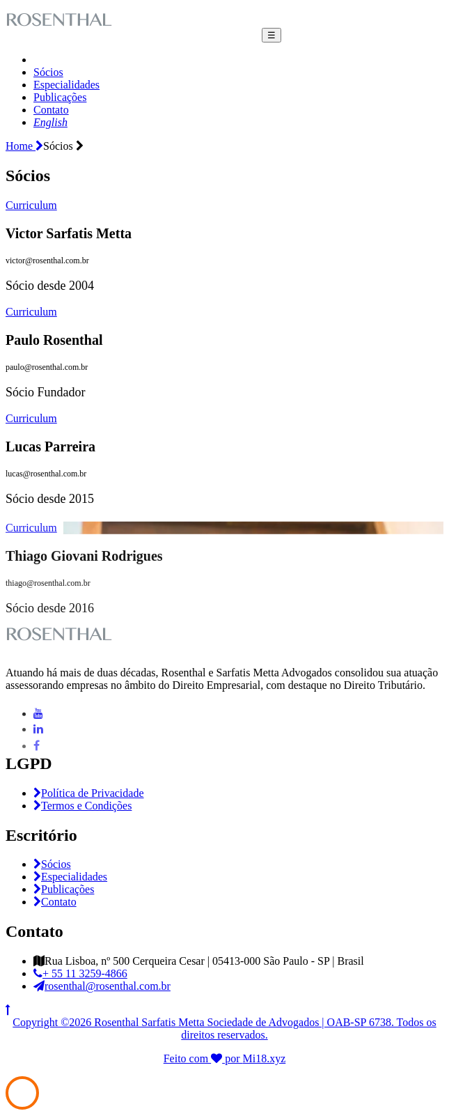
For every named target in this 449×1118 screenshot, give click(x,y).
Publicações (59, 97)
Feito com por (203, 1058)
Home (24, 146)
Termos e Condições (82, 806)
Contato (51, 110)
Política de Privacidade (88, 793)
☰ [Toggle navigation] (271, 35)
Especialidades (66, 85)
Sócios (48, 72)
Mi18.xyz (263, 1058)
